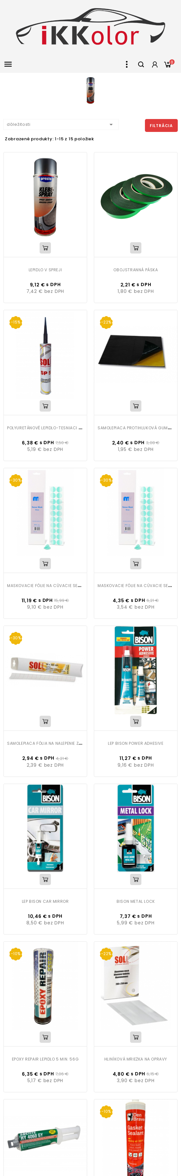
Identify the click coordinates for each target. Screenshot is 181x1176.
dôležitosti (61, 124)
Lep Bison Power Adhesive (135, 743)
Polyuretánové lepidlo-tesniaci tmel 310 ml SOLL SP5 (64, 427)
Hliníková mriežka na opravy (135, 1059)
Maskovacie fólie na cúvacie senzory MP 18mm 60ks (64, 585)
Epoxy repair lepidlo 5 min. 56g (45, 1059)
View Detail (45, 248)
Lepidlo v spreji (45, 270)
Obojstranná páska (135, 270)
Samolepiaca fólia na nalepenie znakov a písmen (59, 743)
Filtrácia (161, 125)
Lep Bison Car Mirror (45, 901)
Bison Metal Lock (136, 901)
